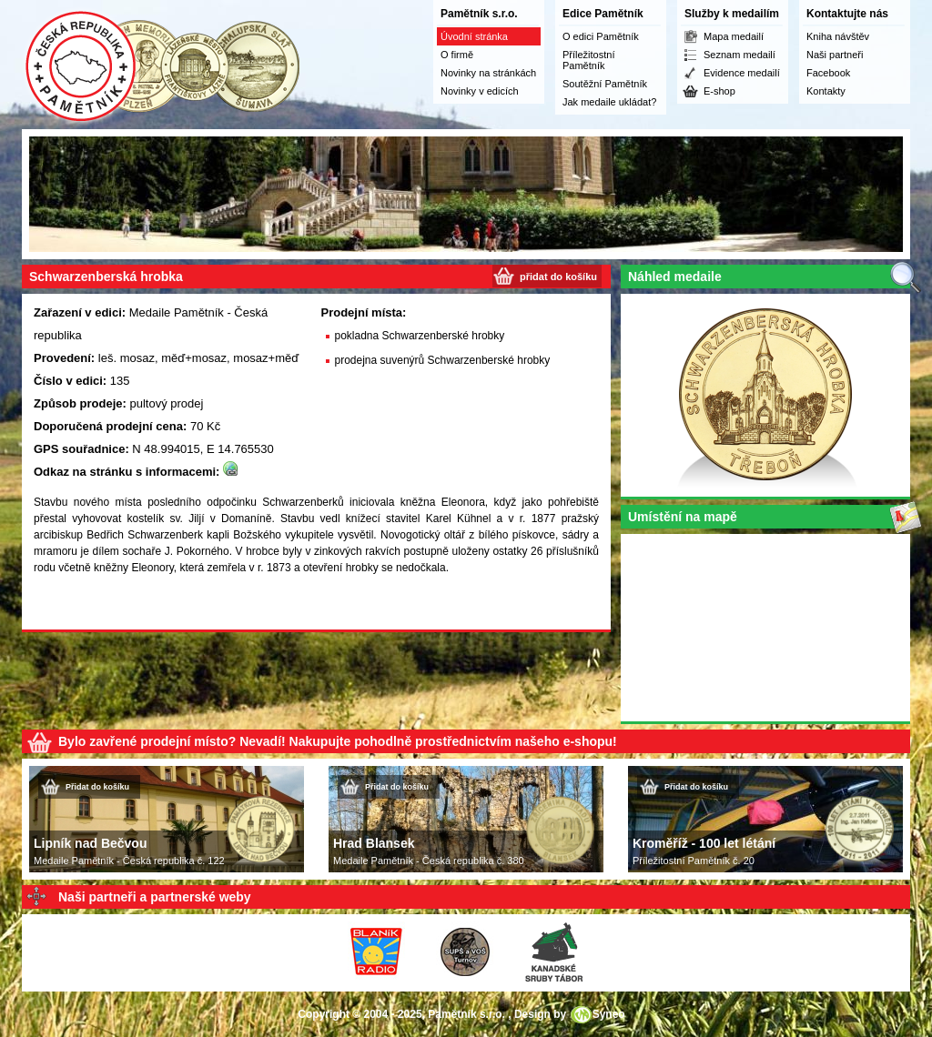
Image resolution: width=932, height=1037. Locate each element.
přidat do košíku (558, 276)
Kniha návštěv (837, 36)
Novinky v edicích (480, 91)
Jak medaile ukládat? (609, 101)
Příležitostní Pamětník (588, 60)
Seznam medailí (739, 54)
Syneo (609, 1014)
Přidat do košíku (97, 786)
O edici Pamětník (600, 36)
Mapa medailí (734, 36)
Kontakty (826, 91)
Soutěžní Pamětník (604, 83)
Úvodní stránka (474, 36)
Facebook (828, 72)
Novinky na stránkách (488, 72)
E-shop (719, 91)
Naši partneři (834, 54)
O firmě (457, 54)
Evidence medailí (742, 72)
